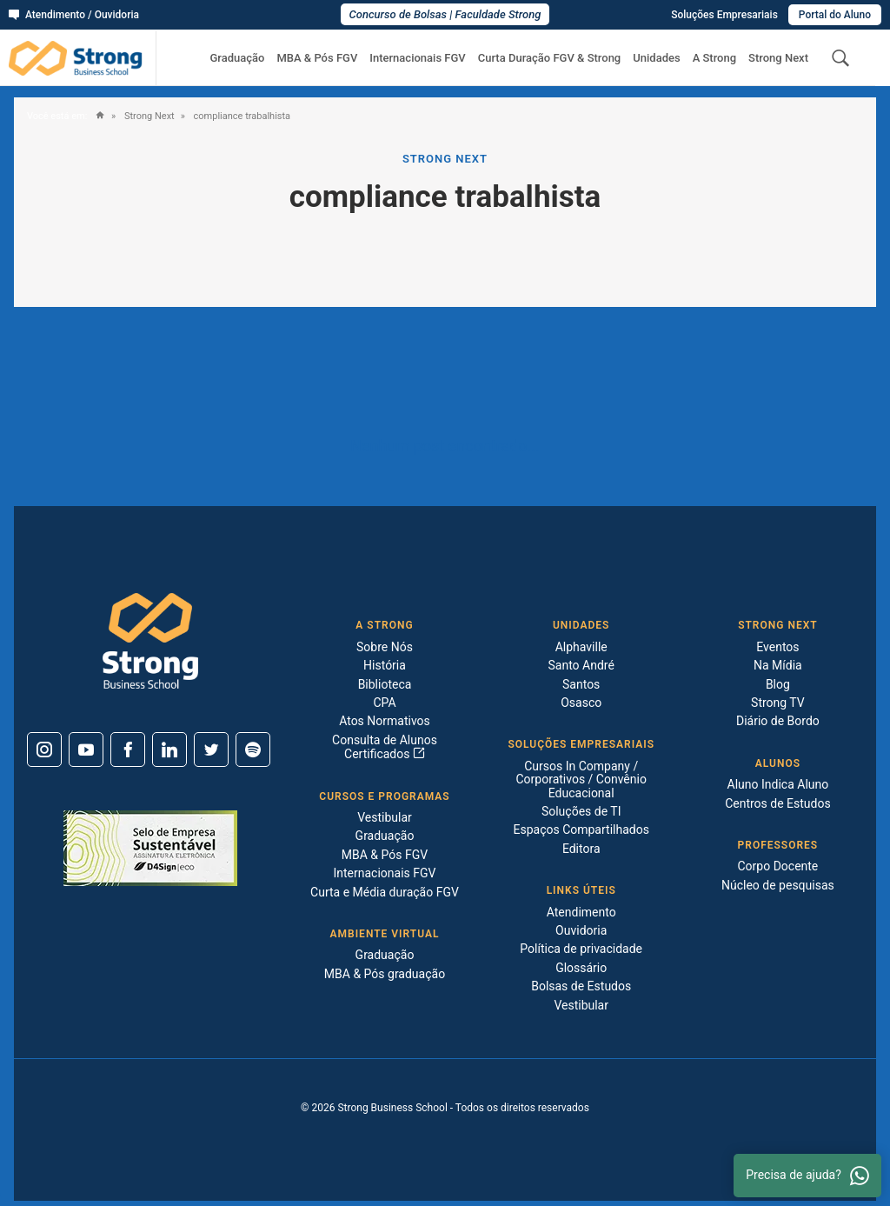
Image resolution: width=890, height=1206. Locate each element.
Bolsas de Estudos (581, 986)
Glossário (581, 968)
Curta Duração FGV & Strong (549, 58)
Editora (581, 849)
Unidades (656, 58)
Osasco (581, 703)
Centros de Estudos (778, 803)
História (384, 665)
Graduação (236, 58)
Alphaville (581, 647)
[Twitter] (211, 749)
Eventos (777, 647)
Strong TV (778, 703)
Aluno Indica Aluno (778, 784)
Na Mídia (778, 665)
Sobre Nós (384, 647)
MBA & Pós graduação (384, 974)
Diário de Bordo (778, 721)
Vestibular (384, 817)
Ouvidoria (581, 930)
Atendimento (581, 912)
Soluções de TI (581, 811)
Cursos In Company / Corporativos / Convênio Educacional (580, 779)
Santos (581, 684)
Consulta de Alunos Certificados (384, 747)
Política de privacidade (581, 949)
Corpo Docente (777, 866)
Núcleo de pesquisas (777, 885)
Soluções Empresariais (724, 15)
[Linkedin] (169, 749)
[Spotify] (253, 749)
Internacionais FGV (417, 58)
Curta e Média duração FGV (384, 892)
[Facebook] (127, 749)
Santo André (581, 665)
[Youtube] (86, 749)
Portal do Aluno (835, 15)
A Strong (714, 58)
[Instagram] (44, 749)
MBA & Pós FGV (316, 58)
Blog (778, 684)
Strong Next (778, 58)
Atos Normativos (384, 721)
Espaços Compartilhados (580, 829)
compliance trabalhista (240, 116)
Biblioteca (385, 684)
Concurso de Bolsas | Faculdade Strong (445, 14)
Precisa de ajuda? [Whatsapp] (807, 1175)
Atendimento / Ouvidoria (74, 15)
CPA (384, 703)
